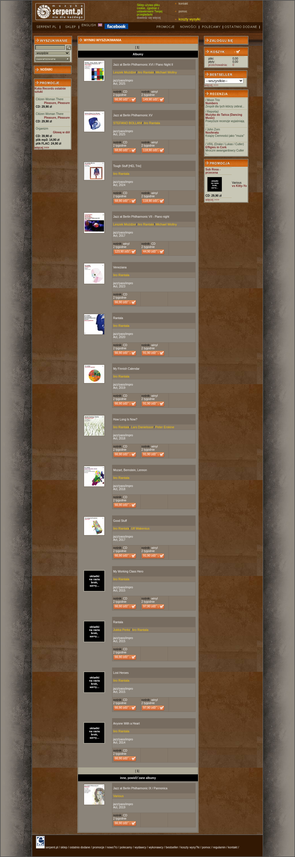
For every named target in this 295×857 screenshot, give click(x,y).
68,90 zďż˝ (121, 150)
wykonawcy (156, 847)
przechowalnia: (218, 65)
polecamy (126, 847)
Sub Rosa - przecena (212, 171)
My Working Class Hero (128, 571)
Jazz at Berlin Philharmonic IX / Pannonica (140, 788)
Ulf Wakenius (140, 528)
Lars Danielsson (142, 427)
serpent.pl (52, 847)
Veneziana (120, 267)
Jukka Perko (122, 630)
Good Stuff (120, 520)
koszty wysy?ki (190, 847)
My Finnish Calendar (126, 368)
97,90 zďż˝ (150, 606)
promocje (98, 847)
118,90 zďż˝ (150, 150)
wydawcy (140, 847)
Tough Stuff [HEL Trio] (127, 166)
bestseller (172, 847)
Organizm (42, 128)
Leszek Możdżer (124, 72)
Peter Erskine (164, 427)
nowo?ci (112, 847)
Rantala (118, 318)
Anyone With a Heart (126, 723)
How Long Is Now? (125, 419)
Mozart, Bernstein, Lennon (130, 470)
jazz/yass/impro (123, 80)
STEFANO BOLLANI (127, 123)
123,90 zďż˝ (122, 251)
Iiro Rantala (146, 72)
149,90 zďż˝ (150, 99)
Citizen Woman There (49, 99)
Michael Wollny (166, 72)
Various (118, 796)
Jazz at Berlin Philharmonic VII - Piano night (141, 216)
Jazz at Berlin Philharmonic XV (133, 115)
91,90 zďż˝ (150, 352)
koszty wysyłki (189, 19)
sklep (63, 847)
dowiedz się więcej (149, 17)
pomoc (183, 11)
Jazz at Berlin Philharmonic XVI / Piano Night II (143, 64)
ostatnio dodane (80, 847)
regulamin (219, 847)
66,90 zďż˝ (121, 99)
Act (115, 83)
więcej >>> (211, 85)
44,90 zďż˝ (150, 251)
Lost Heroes (121, 672)
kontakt (183, 3)
